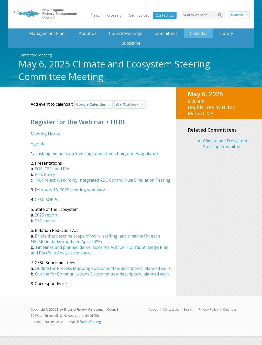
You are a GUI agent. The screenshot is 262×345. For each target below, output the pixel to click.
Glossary (114, 15)
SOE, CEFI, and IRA (52, 169)
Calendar (198, 33)
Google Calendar (91, 104)
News (95, 15)
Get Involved (139, 15)
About (153, 309)
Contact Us (165, 15)
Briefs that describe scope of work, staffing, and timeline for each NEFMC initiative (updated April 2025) (95, 238)
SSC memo (45, 220)
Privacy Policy (208, 309)
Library (226, 33)
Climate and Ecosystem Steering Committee (225, 143)
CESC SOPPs (46, 199)
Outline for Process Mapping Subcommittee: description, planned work (103, 268)
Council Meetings (125, 33)
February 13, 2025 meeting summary (70, 190)
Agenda (38, 143)
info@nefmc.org (89, 322)
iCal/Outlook (127, 104)
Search (237, 15)
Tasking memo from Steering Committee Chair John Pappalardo (96, 153)
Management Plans (48, 33)
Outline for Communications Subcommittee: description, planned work (102, 274)
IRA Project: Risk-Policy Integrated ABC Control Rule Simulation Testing (102, 180)
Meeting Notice (45, 134)
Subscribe (131, 43)
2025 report (46, 215)
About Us (88, 33)
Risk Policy (45, 174)
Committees (166, 33)
